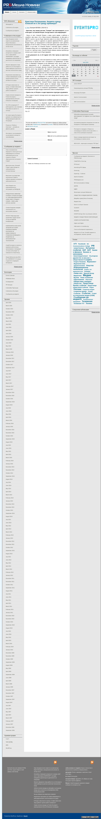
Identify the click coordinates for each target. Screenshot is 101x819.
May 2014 (8, 488)
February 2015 (9, 460)
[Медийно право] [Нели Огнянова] (83, 198)
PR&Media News (10, 278)
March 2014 (9, 494)
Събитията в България (12, 27)
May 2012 (8, 563)
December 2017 (10, 358)
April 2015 (8, 454)
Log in (7, 738)
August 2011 (9, 590)
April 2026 (8, 302)
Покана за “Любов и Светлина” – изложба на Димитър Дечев (12, 127)
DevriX (25, 816)
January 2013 (9, 538)
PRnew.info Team (42, 122)
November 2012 (10, 544)
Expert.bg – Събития (79, 173)
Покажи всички (18, 141)
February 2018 (9, 352)
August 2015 (9, 442)
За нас (14, 12)
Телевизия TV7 (79, 303)
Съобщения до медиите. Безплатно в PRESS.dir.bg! (84, 157)
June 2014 (8, 485)
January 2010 (9, 649)
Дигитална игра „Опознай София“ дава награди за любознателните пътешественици (13, 168)
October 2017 (9, 364)
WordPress (9, 748)
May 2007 (8, 711)
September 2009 (10, 662)
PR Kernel (76, 164)
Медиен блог (77, 201)
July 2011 (8, 594)
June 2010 (8, 634)
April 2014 (8, 491)
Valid (9, 742)
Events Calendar (10, 275)
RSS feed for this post (33, 126)
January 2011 (9, 612)
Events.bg (76, 170)
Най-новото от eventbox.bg (81, 226)
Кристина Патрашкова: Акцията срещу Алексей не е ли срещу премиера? (43, 22)
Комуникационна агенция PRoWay (83, 88)
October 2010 (9, 621)
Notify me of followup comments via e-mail (39, 163)
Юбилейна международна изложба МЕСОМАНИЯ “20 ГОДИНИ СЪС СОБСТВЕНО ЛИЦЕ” (87, 116)
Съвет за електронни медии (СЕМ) (85, 294)
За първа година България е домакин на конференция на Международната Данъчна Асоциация (13, 117)
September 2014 (10, 476)
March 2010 (9, 643)
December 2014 (10, 466)
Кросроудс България (79, 92)
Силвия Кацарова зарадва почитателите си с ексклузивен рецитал (13, 209)
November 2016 (10, 395)
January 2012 (9, 575)
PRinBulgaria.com (78, 179)
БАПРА (76, 186)
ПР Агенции (9, 284)
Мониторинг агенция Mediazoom (83, 192)
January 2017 (9, 389)
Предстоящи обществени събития (85, 286)
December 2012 (10, 541)
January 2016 (9, 426)
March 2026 (9, 305)
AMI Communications (79, 101)
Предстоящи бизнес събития (83, 284)
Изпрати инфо (32, 12)
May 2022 (8, 318)
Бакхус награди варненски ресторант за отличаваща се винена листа (85, 138)
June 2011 (8, 597)
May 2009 (8, 668)
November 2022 (10, 311)
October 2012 (9, 547)
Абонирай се (9, 24)
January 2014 (9, 501)
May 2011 (8, 600)
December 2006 (10, 727)
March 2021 (9, 321)
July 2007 (8, 705)
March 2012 (9, 569)
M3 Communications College (81, 183)
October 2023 (9, 308)
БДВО (75, 189)
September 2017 (10, 367)
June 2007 (8, 708)
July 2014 (8, 482)
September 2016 (10, 401)
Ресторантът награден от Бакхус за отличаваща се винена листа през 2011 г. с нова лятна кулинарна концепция (86, 130)
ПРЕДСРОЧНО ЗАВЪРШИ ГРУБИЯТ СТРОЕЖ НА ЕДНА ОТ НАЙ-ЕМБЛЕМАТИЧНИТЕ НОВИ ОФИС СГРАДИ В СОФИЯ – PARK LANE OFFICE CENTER (14, 198)
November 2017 (10, 361)
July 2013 (8, 519)
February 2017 (9, 386)
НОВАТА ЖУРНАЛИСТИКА (81, 220)
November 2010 (10, 618)
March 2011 (9, 606)
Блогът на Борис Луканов (81, 204)
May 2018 (8, 346)
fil (66, 776)
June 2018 (8, 342)
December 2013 (10, 504)
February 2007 (9, 721)
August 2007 (9, 702)
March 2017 (9, 383)
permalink (50, 124)
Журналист (91, 262)
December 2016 (10, 392)
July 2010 (8, 631)
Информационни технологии (80, 268)
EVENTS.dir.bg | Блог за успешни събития (85, 214)
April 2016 (8, 417)
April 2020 (8, 330)
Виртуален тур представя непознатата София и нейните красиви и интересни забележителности (14, 178)
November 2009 (10, 656)
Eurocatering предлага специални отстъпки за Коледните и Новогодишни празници (86, 123)
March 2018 (9, 349)
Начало (7, 12)
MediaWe (76, 210)
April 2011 (8, 603)
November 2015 (10, 432)
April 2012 (8, 566)
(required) (52, 132)
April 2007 (8, 714)
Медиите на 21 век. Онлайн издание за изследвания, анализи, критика (85, 233)
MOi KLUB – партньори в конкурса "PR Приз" (86, 143)
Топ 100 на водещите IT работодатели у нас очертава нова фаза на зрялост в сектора (14, 107)
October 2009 (9, 659)
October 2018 (9, 339)
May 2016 (8, 414)
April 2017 (8, 380)
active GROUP (78, 83)
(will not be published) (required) (57, 136)
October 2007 (9, 696)
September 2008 (10, 674)
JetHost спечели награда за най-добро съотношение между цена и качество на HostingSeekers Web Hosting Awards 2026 (47, 789)
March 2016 (9, 420)
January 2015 (9, 463)
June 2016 (8, 411)
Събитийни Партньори (12, 287)
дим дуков (68, 772)
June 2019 (8, 333)
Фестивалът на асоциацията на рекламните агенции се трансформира (13, 135)
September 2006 (10, 730)
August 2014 (9, 479)
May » (97, 60)
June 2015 (8, 448)
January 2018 (9, 355)
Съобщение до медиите (81, 298)
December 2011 (10, 578)
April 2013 (8, 528)
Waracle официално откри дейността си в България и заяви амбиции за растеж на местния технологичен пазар (14, 67)
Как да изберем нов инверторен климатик (45, 794)
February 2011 (9, 609)
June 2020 (8, 327)
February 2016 (9, 423)
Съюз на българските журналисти (83, 229)
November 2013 (10, 507)
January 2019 (9, 336)
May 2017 (8, 377)
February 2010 (9, 646)
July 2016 (8, 408)
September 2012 (10, 550)
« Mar (74, 60)
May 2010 (8, 637)
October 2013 (9, 510)
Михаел (68, 783)
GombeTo (76, 207)
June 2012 (8, 559)
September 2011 (10, 587)
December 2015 (10, 429)
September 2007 (10, 699)
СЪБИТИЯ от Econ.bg (80, 161)
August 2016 (9, 404)
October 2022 (9, 315)
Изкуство (90, 265)
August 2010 (9, 628)
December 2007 (10, 690)
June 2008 (8, 677)
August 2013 (9, 516)
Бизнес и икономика (82, 253)
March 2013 (9, 532)
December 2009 (10, 652)
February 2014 (9, 497)
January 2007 (9, 724)
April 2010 (8, 640)
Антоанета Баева (70, 778)
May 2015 (8, 451)
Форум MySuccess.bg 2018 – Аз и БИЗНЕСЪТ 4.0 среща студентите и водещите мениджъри (13, 259)
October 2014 (9, 473)
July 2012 (8, 556)
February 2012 (9, 572)
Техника (89, 303)
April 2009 (8, 671)
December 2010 (10, 615)
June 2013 (8, 522)
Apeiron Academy (78, 176)
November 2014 (10, 470)
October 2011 (9, 584)
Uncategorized (9, 281)
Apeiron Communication (80, 97)
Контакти (21, 12)
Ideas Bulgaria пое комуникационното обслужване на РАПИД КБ (13, 187)
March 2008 (9, 683)
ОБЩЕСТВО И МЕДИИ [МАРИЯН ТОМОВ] (85, 195)
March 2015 (9, 457)
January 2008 (9, 687)
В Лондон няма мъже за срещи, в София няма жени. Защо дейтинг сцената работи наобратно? (13, 87)
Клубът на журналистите (82, 270)
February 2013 (9, 535)
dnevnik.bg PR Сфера (80, 167)
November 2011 (10, 581)
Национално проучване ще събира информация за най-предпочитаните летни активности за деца (13, 77)
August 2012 (9, 553)
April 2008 (8, 680)
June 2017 (8, 373)
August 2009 (9, 665)
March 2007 (9, 718)
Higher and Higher (79, 223)
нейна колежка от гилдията (73, 768)
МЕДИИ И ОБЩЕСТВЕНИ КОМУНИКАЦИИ (86, 217)
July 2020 (8, 324)
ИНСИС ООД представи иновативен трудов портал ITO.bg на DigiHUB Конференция (13, 218)
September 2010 (10, 625)
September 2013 (10, 513)
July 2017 (8, 370)
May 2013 (8, 525)
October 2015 (9, 435)
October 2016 (9, 398)
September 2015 (10, 439)
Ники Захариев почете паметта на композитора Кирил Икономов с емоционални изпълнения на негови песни (14, 42)
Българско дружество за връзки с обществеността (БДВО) (85, 258)
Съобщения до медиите (12, 30)
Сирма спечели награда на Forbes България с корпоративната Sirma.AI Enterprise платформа (13, 97)
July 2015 (8, 445)
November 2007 (10, 693)
